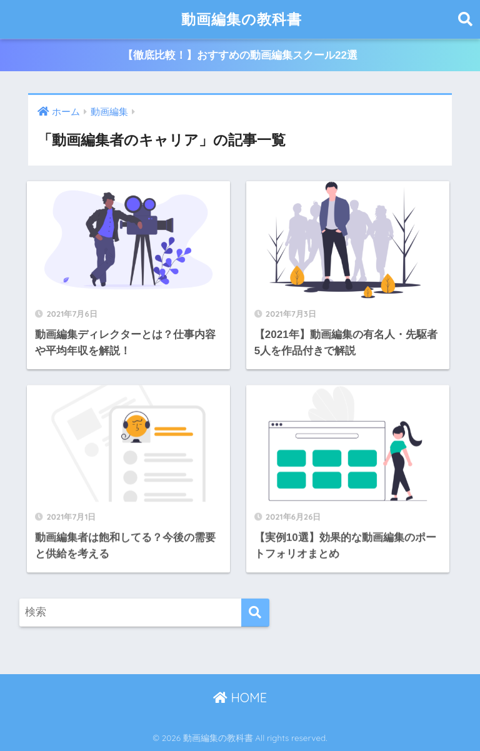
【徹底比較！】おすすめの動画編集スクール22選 (240, 55)
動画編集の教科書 (241, 19)
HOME (240, 697)
